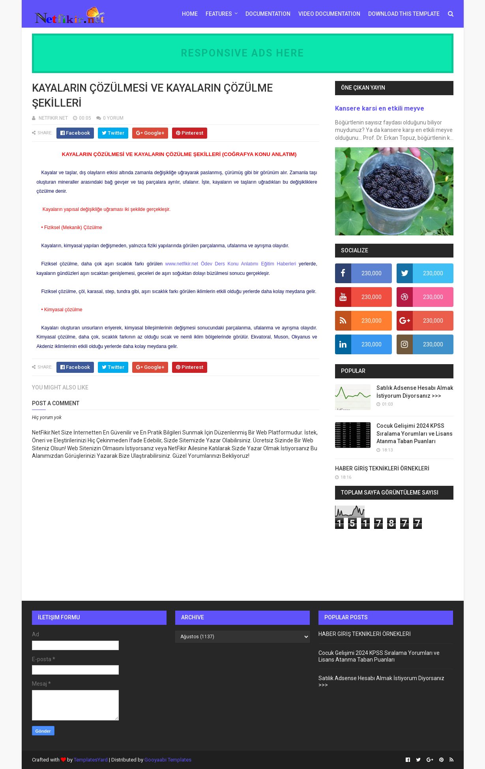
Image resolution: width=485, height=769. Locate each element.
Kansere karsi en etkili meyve (379, 108)
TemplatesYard (91, 760)
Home (190, 14)
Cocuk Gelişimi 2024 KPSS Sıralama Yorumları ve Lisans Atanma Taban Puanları (414, 433)
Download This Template (404, 14)
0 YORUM (113, 118)
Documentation (267, 14)
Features (219, 14)
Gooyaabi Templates (167, 760)
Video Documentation (329, 14)
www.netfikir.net (181, 264)
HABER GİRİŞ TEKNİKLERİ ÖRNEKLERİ (382, 468)
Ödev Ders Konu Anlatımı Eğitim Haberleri (248, 264)
